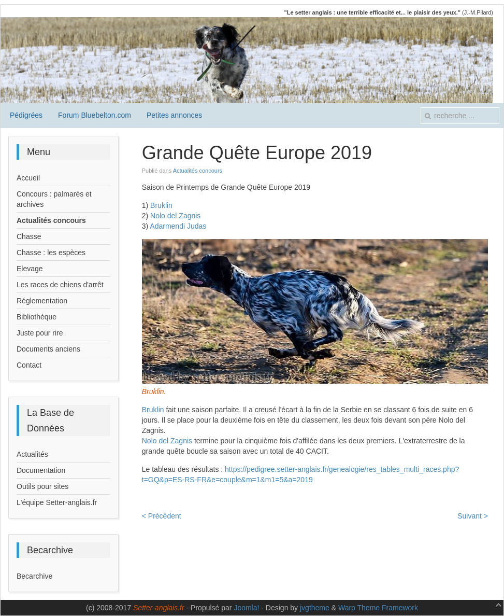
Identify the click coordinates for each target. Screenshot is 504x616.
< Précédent (161, 516)
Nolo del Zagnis (175, 216)
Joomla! (246, 608)
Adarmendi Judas (178, 226)
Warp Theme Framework (378, 608)
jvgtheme (314, 608)
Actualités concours (197, 170)
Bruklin (161, 205)
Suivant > (472, 516)
